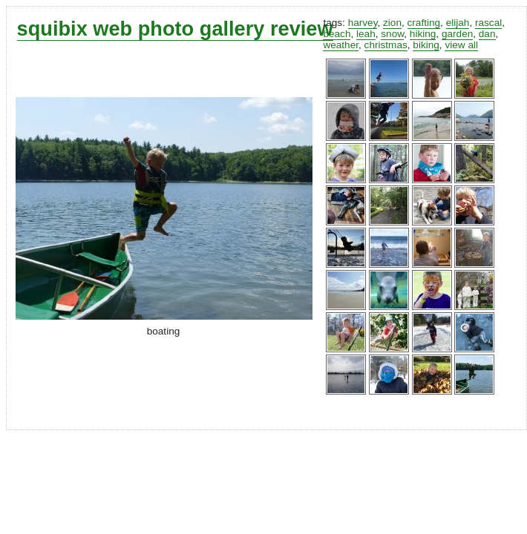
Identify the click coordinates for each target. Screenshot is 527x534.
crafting (424, 22)
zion (392, 22)
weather (341, 44)
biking (426, 44)
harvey (363, 22)
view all (461, 44)
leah (366, 33)
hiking (423, 33)
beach (336, 33)
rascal (488, 22)
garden (457, 33)
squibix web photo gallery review (175, 28)
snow (392, 33)
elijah (458, 22)
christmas (385, 44)
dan (487, 33)
